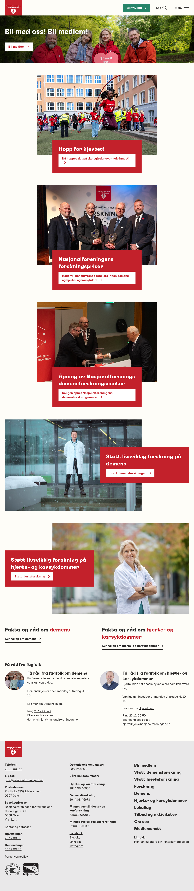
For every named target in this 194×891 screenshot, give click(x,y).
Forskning (144, 786)
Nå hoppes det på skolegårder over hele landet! (95, 160)
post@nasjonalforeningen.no (24, 780)
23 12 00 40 (42, 711)
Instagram (76, 846)
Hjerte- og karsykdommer (160, 801)
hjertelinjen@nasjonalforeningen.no (146, 724)
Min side (140, 837)
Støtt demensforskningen (130, 473)
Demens (142, 793)
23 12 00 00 (13, 769)
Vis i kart (11, 819)
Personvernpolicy (16, 856)
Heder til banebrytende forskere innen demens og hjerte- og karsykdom (95, 278)
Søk (158, 8)
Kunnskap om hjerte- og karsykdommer (132, 646)
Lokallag (142, 808)
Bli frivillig (136, 8)
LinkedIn (75, 841)
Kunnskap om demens (23, 639)
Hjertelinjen (146, 708)
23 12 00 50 (137, 715)
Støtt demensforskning (158, 772)
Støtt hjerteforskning (32, 576)
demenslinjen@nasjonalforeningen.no (52, 719)
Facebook (76, 833)
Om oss (141, 822)
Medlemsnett (147, 829)
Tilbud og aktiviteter (155, 815)
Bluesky (75, 837)
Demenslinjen (52, 704)
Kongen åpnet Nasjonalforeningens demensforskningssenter (87, 395)
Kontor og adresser (18, 827)
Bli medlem (18, 46)
